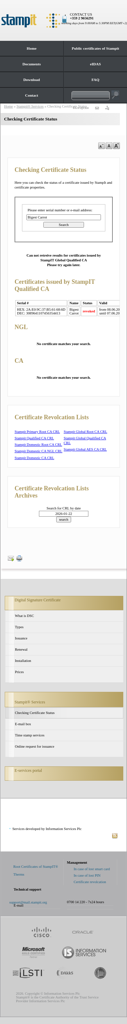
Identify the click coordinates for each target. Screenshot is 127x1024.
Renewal (21, 649)
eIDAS (95, 64)
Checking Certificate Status (35, 713)
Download (31, 80)
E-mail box (23, 724)
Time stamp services (29, 735)
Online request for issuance (34, 746)
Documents (31, 64)
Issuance (21, 638)
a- (101, 145)
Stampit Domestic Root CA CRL (38, 444)
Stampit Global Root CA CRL (85, 432)
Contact (31, 95)
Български (81, 108)
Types (19, 627)
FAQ (95, 80)
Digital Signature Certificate (38, 600)
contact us (97, 108)
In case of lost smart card (92, 869)
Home (32, 48)
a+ (116, 145)
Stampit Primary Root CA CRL (37, 432)
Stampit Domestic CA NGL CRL (38, 451)
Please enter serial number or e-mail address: (60, 210)
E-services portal (28, 770)
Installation (23, 661)
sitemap (107, 108)
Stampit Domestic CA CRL (34, 458)
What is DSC (24, 616)
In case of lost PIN (87, 875)
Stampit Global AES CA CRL (85, 449)
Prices (19, 672)
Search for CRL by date (64, 508)
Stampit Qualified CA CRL (34, 438)
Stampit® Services (30, 702)
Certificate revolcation (90, 882)
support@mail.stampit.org (28, 902)
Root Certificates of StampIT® (35, 866)
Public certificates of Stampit (95, 48)
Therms (18, 874)
